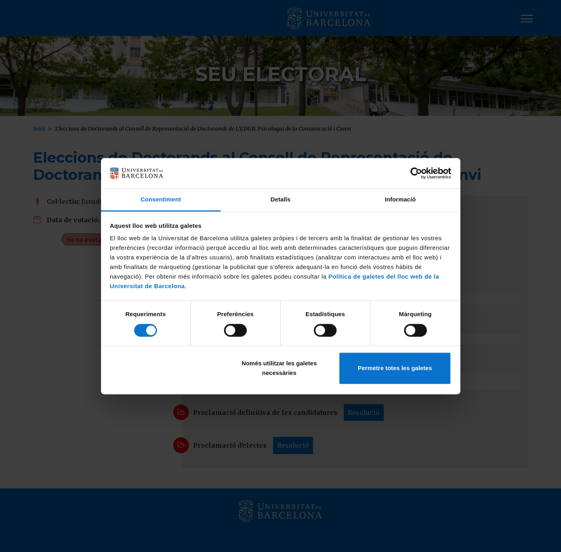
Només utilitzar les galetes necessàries (279, 368)
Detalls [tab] (281, 199)
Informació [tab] (400, 199)
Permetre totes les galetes (395, 368)
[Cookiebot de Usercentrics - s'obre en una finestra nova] (416, 173)
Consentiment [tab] (161, 199)
